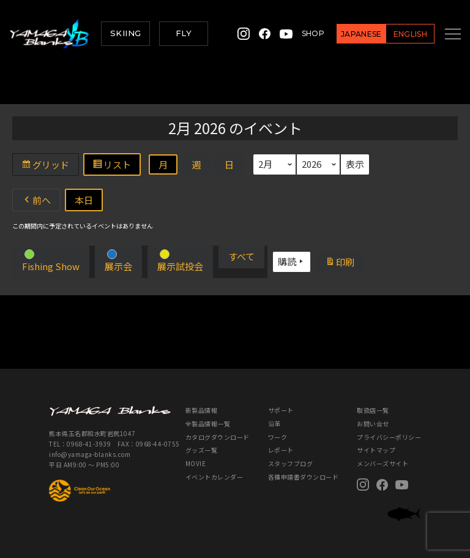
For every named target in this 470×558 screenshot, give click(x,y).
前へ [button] (36, 200)
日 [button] (229, 164)
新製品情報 (201, 410)
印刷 (344, 263)
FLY (184, 33)
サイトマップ (376, 449)
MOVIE (195, 463)
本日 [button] (84, 200)
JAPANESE (347, 34)
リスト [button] (116, 166)
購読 (291, 261)
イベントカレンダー (214, 476)
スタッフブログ (290, 463)
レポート (281, 449)
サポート (281, 410)
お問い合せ (373, 423)
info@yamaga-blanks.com (89, 454)
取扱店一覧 (373, 410)
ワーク (278, 437)
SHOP (299, 33)
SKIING (125, 33)
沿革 (274, 423)
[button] (50, 261)
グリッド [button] (50, 166)
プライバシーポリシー (389, 437)
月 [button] (163, 164)
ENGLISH (396, 34)
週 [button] (196, 164)
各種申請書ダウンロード (303, 476)
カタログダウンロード (217, 437)
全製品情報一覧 (208, 423)
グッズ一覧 (201, 449)
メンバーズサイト (382, 463)
